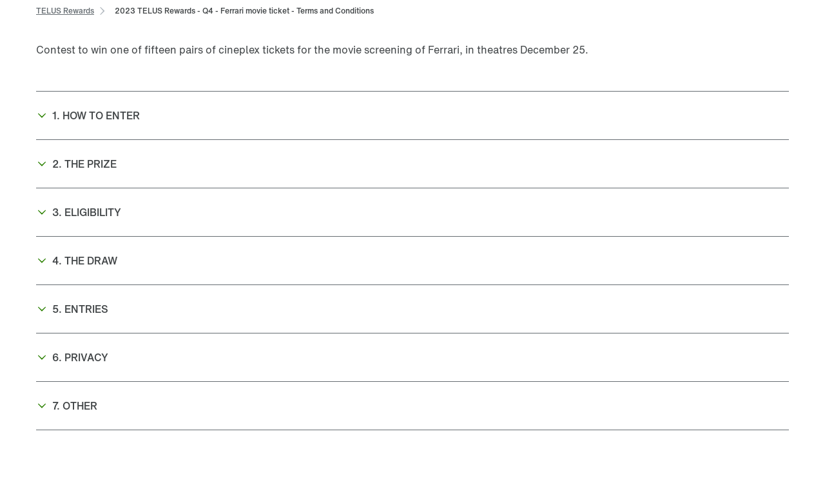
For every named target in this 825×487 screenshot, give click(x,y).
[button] (412, 115)
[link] (65, 10)
